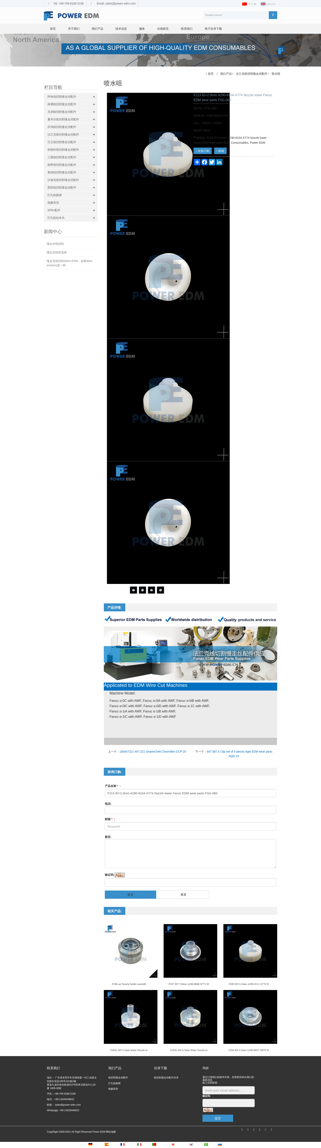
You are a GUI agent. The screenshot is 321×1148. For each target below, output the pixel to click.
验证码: (109, 874)
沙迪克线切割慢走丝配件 (63, 180)
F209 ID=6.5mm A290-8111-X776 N (249, 983)
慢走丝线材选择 (57, 252)
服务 (142, 28)
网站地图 (111, 1131)
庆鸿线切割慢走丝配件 (61, 127)
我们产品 (97, 28)
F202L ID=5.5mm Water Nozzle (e (129, 1050)
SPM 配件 (53, 210)
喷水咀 (275, 73)
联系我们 (186, 28)
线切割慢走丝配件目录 (166, 1077)
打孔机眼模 (54, 195)
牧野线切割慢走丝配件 (61, 164)
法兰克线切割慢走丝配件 (251, 73)
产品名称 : (113, 786)
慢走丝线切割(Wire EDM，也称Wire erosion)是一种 (69, 263)
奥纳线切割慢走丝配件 (61, 172)
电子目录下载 (213, 28)
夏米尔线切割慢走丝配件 (63, 119)
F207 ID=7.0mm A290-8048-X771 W (189, 983)
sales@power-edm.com (67, 1104)
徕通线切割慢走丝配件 (61, 104)
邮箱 (220, 150)
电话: (108, 803)
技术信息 (121, 28)
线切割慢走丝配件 (118, 1077)
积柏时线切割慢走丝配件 (63, 149)
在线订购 (202, 150)
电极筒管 (53, 202)
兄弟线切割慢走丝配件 (61, 111)
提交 (130, 894)
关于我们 (73, 28)
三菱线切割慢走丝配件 (61, 157)
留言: (108, 837)
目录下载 (160, 1068)
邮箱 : (110, 819)
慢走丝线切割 (55, 243)
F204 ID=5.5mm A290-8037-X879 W (248, 1050)
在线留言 (163, 28)
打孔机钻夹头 (56, 217)
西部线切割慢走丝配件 (61, 187)
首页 (53, 28)
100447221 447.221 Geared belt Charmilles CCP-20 (153, 751)
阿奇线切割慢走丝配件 (61, 96)
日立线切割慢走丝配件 (61, 142)
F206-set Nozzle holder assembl (129, 983)
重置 (183, 894)
